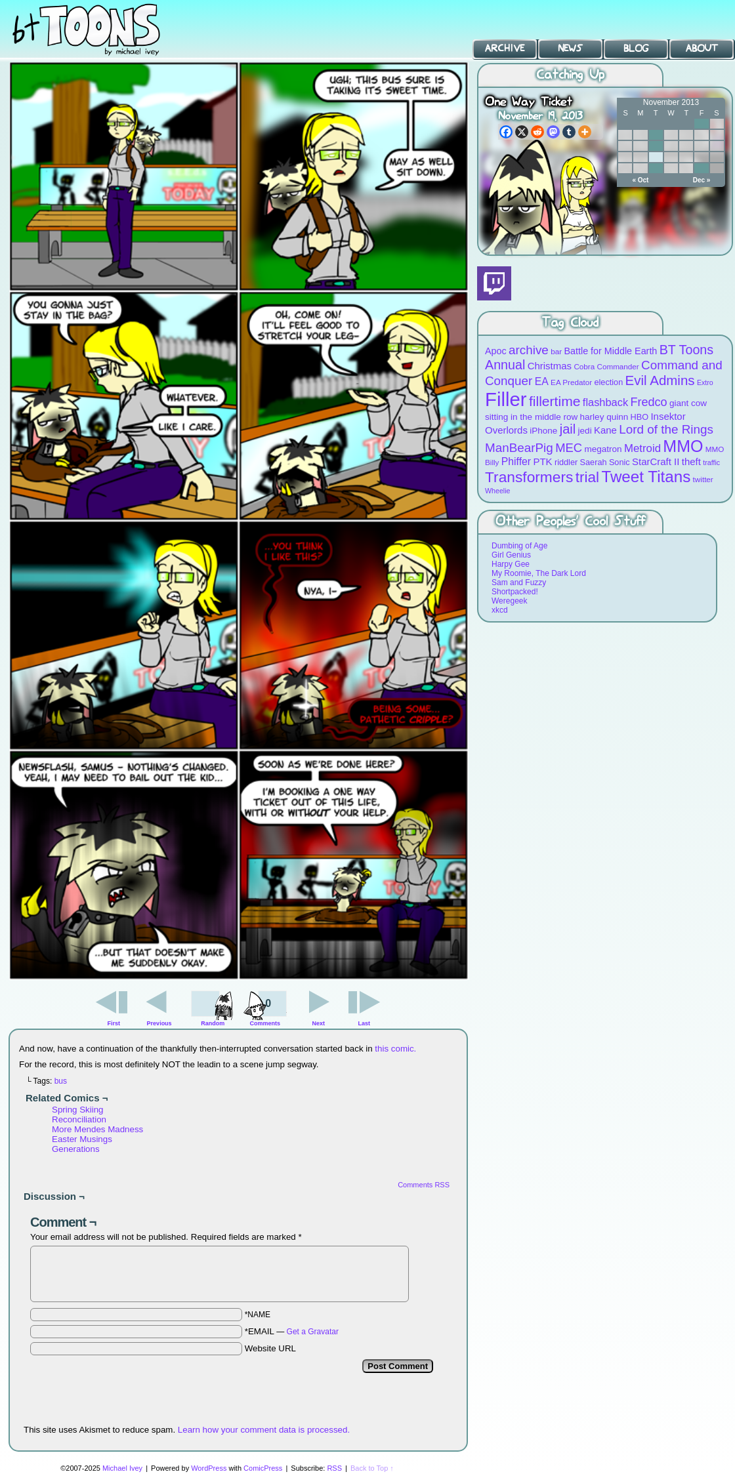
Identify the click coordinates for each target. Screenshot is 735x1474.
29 (701, 168)
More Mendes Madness (97, 1129)
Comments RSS (424, 1185)
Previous (159, 1023)
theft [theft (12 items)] (691, 461)
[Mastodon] (553, 131)
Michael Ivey (122, 1468)
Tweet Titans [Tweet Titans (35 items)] (645, 476)
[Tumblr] (569, 131)
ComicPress (262, 1468)
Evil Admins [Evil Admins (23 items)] (660, 380)
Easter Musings (82, 1139)
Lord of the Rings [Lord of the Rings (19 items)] (666, 429)
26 (656, 168)
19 (656, 157)
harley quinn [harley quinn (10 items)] (604, 417)
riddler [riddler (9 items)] (566, 462)
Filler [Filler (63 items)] (506, 399)
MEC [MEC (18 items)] (568, 448)
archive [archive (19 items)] (529, 350)
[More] (584, 131)
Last (364, 1023)
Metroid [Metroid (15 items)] (642, 448)
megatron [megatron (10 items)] (603, 449)
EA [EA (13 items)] (542, 381)
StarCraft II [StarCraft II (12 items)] (655, 461)
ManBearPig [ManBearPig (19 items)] (519, 448)
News (570, 48)
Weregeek (509, 600)
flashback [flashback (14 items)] (605, 402)
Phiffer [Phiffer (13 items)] (516, 461)
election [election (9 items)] (608, 382)
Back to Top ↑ (372, 1468)
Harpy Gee (511, 564)
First (114, 1023)
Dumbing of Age (519, 545)
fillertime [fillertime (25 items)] (555, 401)
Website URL (270, 1348)
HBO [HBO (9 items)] (640, 417)
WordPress (208, 1468)
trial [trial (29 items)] (587, 477)
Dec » (702, 180)
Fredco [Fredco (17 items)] (648, 402)
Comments (264, 1007)
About (702, 48)
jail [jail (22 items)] (568, 429)
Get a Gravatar (313, 1331)
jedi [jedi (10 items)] (585, 431)
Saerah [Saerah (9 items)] (593, 462)
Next (319, 1023)
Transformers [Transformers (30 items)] (529, 476)
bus (60, 1081)
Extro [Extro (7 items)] (705, 382)
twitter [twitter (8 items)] (703, 479)
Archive (504, 48)
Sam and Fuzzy (519, 582)
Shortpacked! (515, 591)
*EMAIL (292, 1331)
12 (656, 146)
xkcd (500, 610)
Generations (76, 1149)
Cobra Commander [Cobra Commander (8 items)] (606, 366)
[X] (521, 131)
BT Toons (98, 29)
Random (212, 1023)
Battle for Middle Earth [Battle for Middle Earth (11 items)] (610, 351)
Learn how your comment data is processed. (264, 1430)
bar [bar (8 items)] (556, 351)
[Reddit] (537, 131)
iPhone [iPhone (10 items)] (543, 431)
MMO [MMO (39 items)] (683, 446)
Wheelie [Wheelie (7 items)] (498, 491)
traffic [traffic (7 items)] (711, 462)
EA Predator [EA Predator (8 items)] (571, 382)
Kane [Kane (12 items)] (605, 430)
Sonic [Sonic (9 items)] (619, 462)
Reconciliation (79, 1119)
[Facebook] (506, 131)
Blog (635, 48)
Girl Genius (511, 555)
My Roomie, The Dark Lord (539, 573)
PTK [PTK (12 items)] (542, 461)
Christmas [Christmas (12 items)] (550, 365)
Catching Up (570, 75)
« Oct (640, 180)
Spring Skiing (78, 1110)
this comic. (395, 1049)
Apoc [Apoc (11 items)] (496, 351)
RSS (334, 1468)
